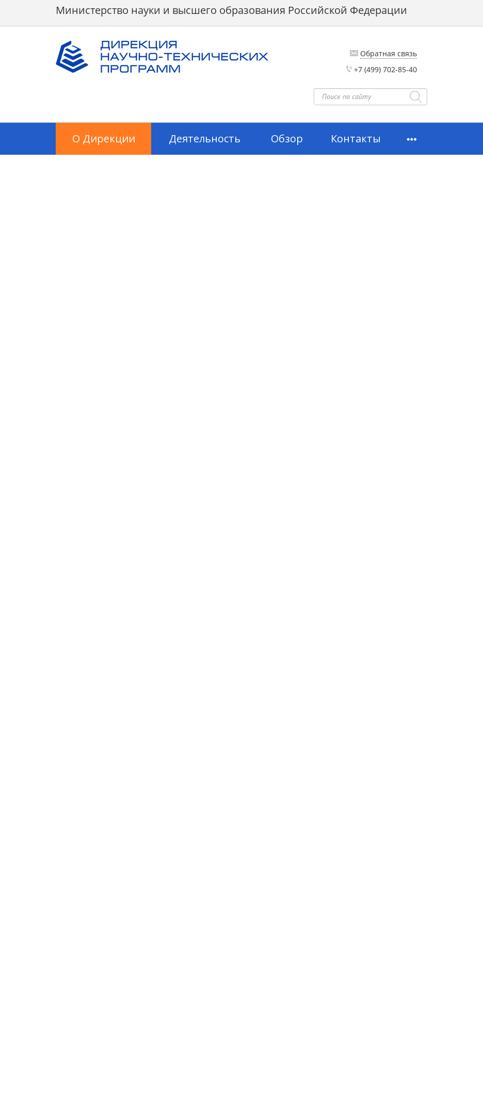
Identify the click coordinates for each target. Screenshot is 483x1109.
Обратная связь (388, 53)
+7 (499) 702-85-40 (385, 69)
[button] (411, 139)
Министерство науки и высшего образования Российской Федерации (231, 10)
